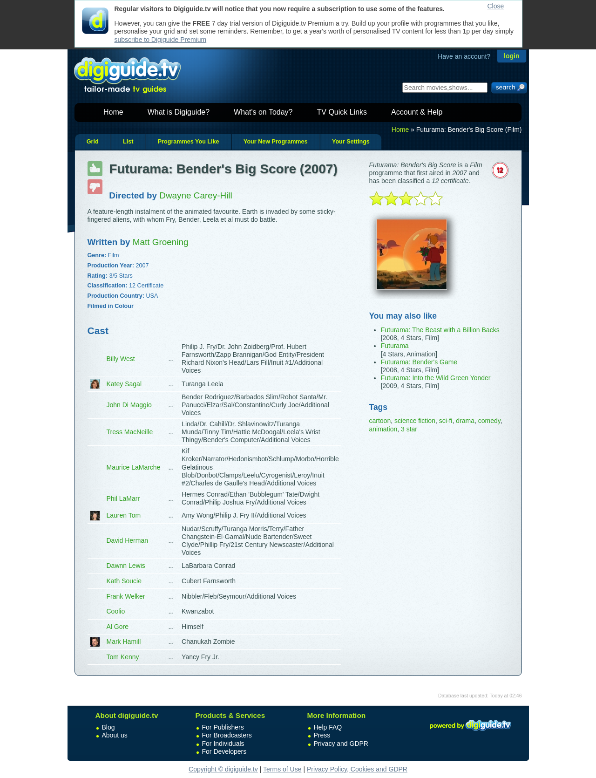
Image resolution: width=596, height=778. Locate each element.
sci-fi (446, 420)
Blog (108, 727)
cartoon (380, 420)
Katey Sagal (124, 384)
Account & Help (416, 112)
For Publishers (223, 727)
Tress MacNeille (130, 432)
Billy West (121, 358)
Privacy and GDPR (341, 743)
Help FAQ (328, 727)
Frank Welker (126, 596)
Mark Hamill (124, 641)
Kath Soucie (124, 581)
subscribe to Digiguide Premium (161, 39)
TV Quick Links (342, 112)
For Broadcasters (227, 735)
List (128, 141)
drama (465, 420)
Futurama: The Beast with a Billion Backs (440, 330)
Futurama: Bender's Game (419, 362)
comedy (489, 420)
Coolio (116, 611)
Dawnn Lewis (126, 565)
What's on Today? (263, 112)
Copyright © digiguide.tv (223, 769)
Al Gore (118, 626)
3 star (409, 429)
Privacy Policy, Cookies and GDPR (357, 769)
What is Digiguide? (179, 112)
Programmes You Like (188, 141)
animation (383, 429)
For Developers (224, 751)
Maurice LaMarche (134, 467)
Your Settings (351, 141)
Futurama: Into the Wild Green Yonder (436, 378)
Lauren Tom (124, 515)
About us (115, 735)
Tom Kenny (123, 657)
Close (496, 6)
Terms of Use (282, 769)
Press (322, 735)
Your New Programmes (276, 141)
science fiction (414, 420)
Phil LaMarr (123, 498)
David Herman (127, 540)
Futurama (395, 345)
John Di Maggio (129, 405)
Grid (93, 141)
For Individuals (223, 743)
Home (113, 112)
